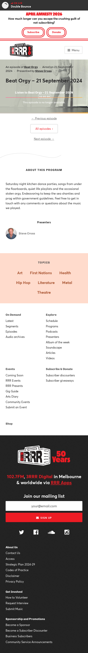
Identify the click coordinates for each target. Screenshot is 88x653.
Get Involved (14, 591)
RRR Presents (14, 386)
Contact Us (13, 553)
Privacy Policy (15, 581)
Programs (52, 326)
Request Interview (17, 603)
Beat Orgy (31, 67)
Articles (50, 353)
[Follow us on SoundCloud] (51, 533)
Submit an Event (16, 407)
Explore (51, 314)
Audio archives (15, 337)
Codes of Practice (17, 570)
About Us (12, 547)
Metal (67, 282)
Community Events (18, 402)
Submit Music (14, 609)
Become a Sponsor (18, 625)
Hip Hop (23, 282)
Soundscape (54, 347)
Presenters (52, 337)
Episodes (11, 331)
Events (10, 369)
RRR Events (13, 380)
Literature (46, 282)
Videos (50, 358)
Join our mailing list (44, 496)
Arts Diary (12, 396)
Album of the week (58, 342)
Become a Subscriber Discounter (26, 630)
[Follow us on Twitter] (21, 532)
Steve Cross (43, 71)
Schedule (52, 321)
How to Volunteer (17, 597)
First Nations (41, 272)
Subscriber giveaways (60, 380)
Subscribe (33, 32)
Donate (56, 32)
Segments (12, 326)
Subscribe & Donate (59, 369)
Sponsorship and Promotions (25, 619)
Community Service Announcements (29, 642)
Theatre (44, 292)
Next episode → (44, 139)
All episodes (44, 129)
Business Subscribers (19, 636)
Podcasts (52, 331)
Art (19, 272)
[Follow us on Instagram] (66, 533)
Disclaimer (12, 576)
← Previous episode (44, 118)
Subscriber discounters (60, 375)
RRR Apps (61, 482)
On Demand (13, 314)
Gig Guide (12, 391)
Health (65, 272)
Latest (9, 321)
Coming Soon (14, 375)
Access (10, 559)
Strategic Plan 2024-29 (20, 564)
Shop (9, 423)
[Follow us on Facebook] (36, 533)
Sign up (44, 517)
